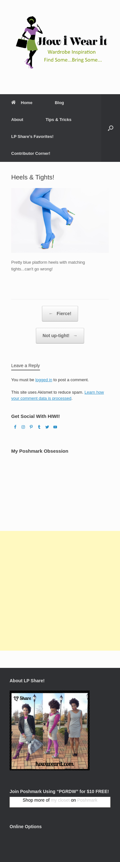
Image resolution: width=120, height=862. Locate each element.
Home (21, 102)
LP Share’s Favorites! (32, 136)
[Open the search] (110, 128)
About (17, 119)
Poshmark (87, 800)
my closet (60, 800)
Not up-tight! (60, 335)
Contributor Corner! (30, 153)
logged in (43, 379)
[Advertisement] (60, 591)
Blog (59, 102)
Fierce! (60, 313)
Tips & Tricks (59, 119)
